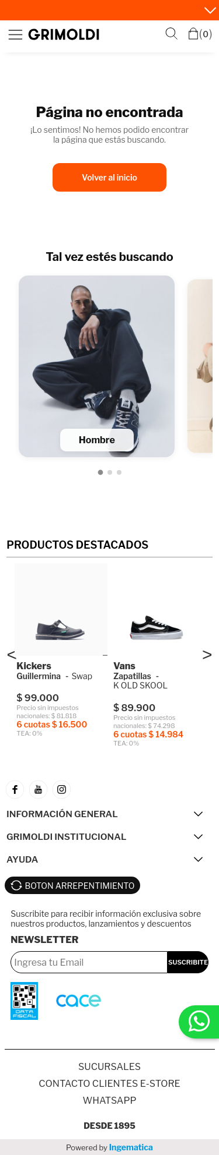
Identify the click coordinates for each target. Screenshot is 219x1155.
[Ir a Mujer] (109, 472)
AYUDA (22, 859)
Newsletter (44, 939)
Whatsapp (109, 1100)
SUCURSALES (109, 1066)
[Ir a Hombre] (100, 472)
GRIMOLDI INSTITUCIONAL (66, 836)
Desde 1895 (109, 1126)
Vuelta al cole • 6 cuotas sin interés (100, 11)
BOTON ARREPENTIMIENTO (80, 886)
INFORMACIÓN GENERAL (62, 814)
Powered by (109, 1147)
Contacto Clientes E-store (109, 1083)
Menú (15, 34)
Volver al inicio (109, 177)
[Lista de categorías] (109, 364)
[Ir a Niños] (119, 472)
